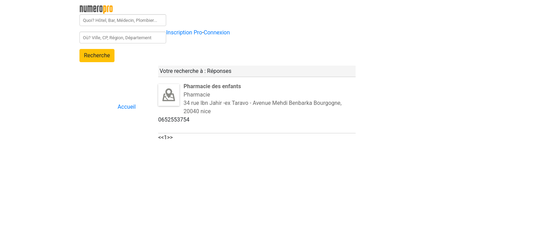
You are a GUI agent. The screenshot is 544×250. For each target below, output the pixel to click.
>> (170, 137)
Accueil (127, 106)
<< (161, 137)
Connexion (217, 32)
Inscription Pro (184, 32)
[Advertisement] (418, 105)
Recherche (97, 55)
